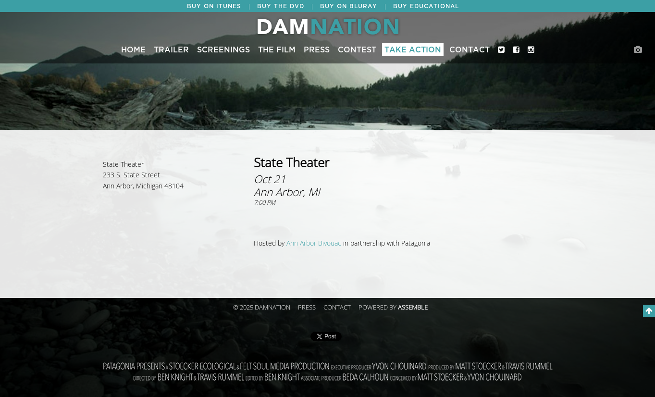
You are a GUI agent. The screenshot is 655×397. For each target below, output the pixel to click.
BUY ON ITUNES (214, 6)
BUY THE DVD (280, 6)
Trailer (171, 50)
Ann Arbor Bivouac (313, 243)
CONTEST (357, 50)
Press (317, 50)
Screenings (223, 50)
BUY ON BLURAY (348, 6)
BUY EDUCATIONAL (426, 6)
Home (133, 50)
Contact (469, 50)
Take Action (412, 50)
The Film (277, 50)
